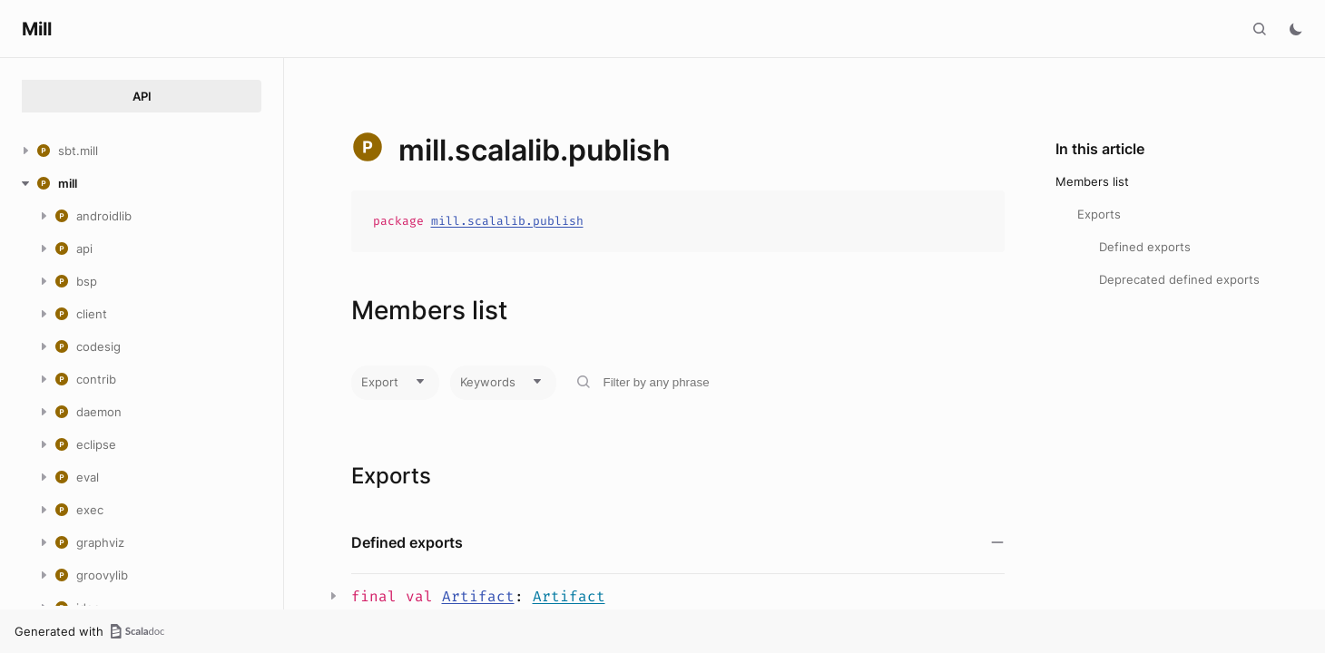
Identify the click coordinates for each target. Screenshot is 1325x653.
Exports (1099, 214)
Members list (1092, 181)
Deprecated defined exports (1179, 279)
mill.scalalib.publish (507, 221)
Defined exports (1145, 246)
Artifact (478, 596)
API (142, 96)
